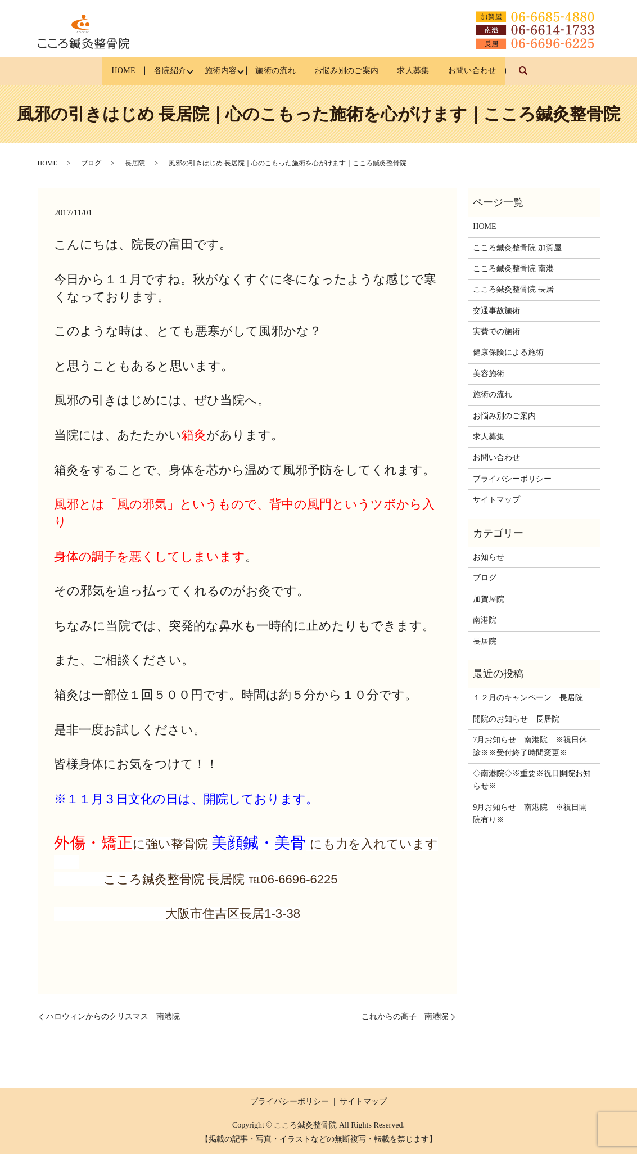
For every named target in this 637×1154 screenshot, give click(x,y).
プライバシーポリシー (512, 479)
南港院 (484, 620)
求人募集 (427, 70)
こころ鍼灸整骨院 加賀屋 (517, 248)
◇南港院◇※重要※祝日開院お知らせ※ (532, 779)
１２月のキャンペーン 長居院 (528, 697)
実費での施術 (496, 331)
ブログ (91, 163)
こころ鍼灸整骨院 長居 (513, 289)
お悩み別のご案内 (353, 70)
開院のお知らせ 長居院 (516, 719)
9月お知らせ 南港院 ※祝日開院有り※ (530, 813)
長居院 (135, 163)
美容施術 (488, 373)
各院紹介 (156, 70)
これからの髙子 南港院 (405, 1016)
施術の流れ (275, 70)
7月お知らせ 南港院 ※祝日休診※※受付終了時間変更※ (530, 746)
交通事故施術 (496, 310)
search (553, 76)
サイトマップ (496, 499)
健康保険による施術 (508, 353)
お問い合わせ (492, 70)
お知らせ (488, 557)
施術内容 (213, 70)
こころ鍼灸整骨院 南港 (513, 268)
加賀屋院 (488, 599)
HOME (102, 70)
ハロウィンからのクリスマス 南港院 (113, 1016)
